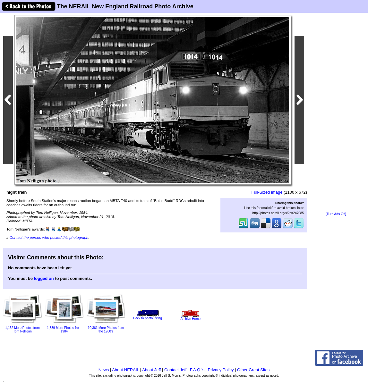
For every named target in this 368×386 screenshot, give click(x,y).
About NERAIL (125, 369)
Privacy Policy (221, 369)
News (103, 369)
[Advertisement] (336, 113)
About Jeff (151, 369)
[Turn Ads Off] (336, 214)
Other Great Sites (253, 369)
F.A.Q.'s (197, 369)
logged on (44, 278)
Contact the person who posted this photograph (49, 237)
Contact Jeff (175, 369)
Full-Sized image (267, 192)
